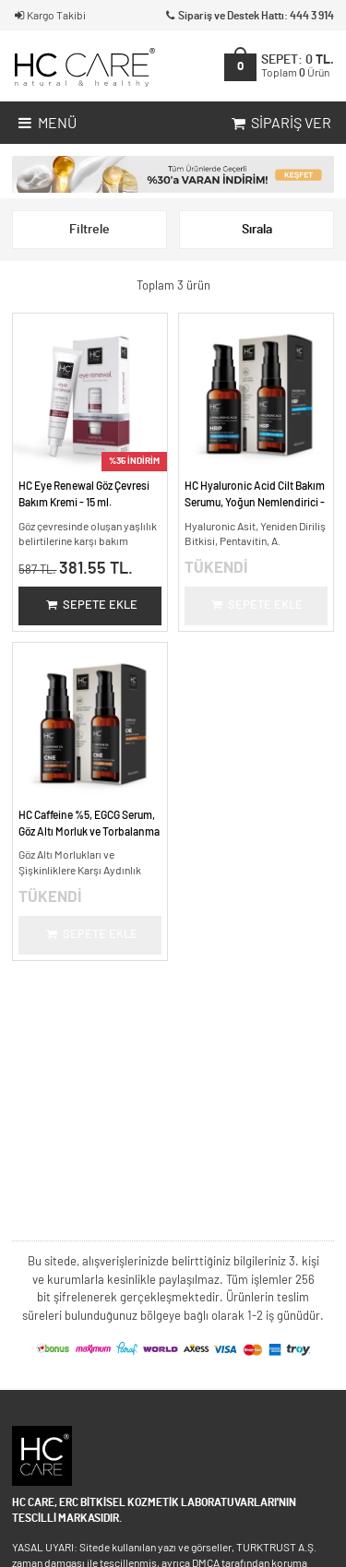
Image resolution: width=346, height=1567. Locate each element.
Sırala (257, 229)
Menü (46, 124)
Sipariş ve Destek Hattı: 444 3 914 (248, 16)
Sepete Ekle (90, 605)
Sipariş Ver (279, 124)
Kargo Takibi (49, 16)
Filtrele (89, 229)
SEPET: (297, 65)
